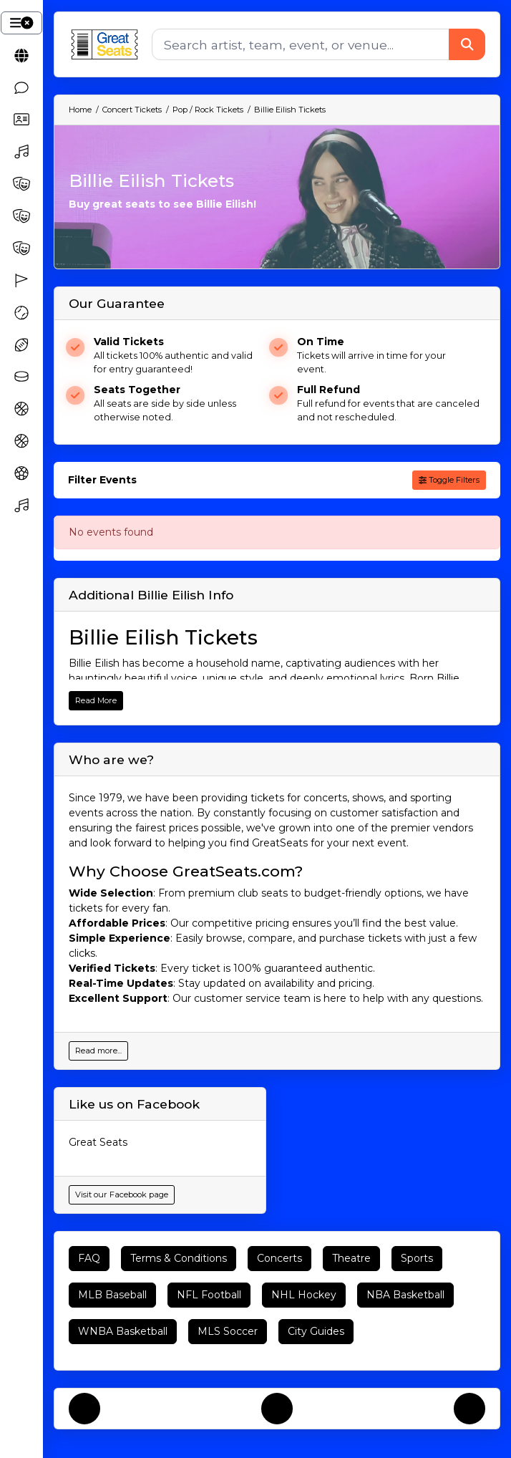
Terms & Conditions (178, 1258)
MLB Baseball (112, 1294)
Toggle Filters (449, 480)
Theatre (351, 1258)
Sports (417, 1258)
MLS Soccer (228, 1331)
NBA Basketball (405, 1294)
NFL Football (209, 1294)
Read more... (98, 1051)
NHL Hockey (303, 1294)
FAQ (89, 1258)
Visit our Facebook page (121, 1194)
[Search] (300, 44)
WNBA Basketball (122, 1331)
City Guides (316, 1331)
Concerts (279, 1258)
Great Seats (98, 1142)
